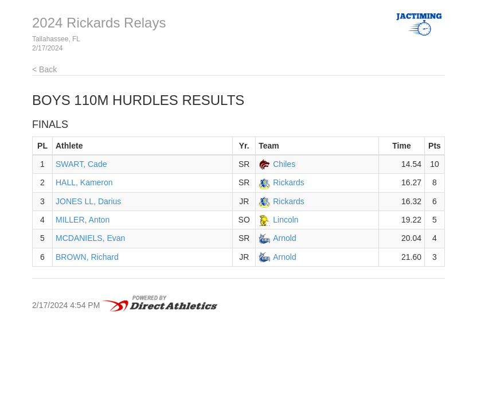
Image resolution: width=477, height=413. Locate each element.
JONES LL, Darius (88, 201)
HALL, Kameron (84, 182)
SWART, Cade (81, 164)
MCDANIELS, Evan (90, 238)
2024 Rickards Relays (99, 22)
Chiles (284, 164)
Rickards (288, 182)
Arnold (284, 238)
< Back (44, 69)
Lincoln (285, 219)
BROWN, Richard (87, 257)
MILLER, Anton (83, 219)
